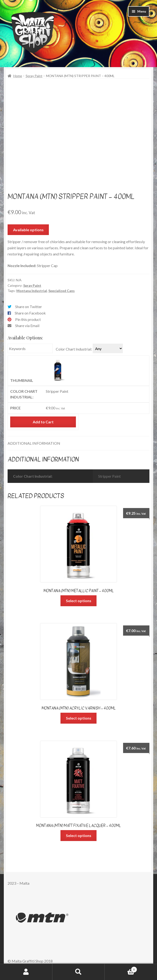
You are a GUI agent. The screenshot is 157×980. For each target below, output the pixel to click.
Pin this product (28, 319)
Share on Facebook (30, 313)
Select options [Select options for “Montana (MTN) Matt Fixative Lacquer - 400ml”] (78, 835)
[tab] (78, 443)
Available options (28, 229)
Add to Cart (43, 422)
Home (17, 76)
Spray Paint (34, 76)
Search (78, 972)
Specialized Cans (61, 291)
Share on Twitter (28, 306)
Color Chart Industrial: (74, 349)
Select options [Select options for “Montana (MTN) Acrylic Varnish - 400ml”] (78, 718)
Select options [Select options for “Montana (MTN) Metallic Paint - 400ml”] (78, 600)
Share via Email (27, 325)
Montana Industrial (31, 291)
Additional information (34, 443)
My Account (26, 972)
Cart (121, 969)
